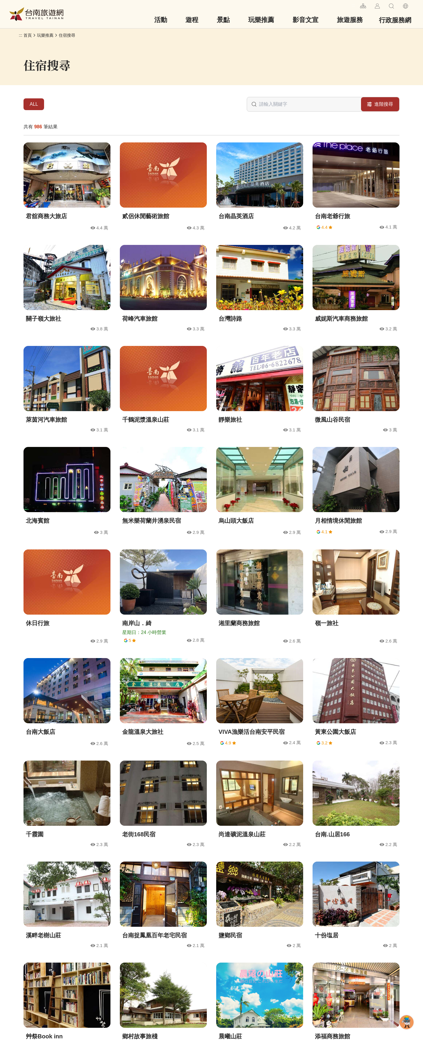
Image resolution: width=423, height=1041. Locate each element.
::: (353, 5)
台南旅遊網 (36, 14)
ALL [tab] (34, 104)
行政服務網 (395, 20)
